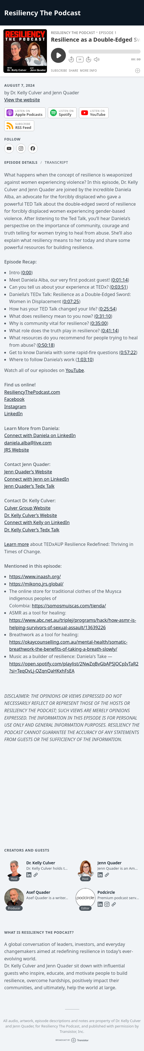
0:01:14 (120, 280)
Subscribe (59, 71)
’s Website (41, 472)
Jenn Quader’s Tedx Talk (29, 486)
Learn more (16, 544)
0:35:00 (99, 323)
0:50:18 (45, 345)
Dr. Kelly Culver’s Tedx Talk (31, 530)
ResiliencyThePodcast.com (32, 392)
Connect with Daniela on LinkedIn (40, 435)
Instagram (15, 406)
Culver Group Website (27, 508)
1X (80, 59)
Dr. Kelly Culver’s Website (30, 515)
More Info (88, 71)
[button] (104, 52)
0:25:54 (107, 309)
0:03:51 (118, 287)
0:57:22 (128, 352)
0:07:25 (71, 301)
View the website (22, 100)
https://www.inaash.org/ (35, 576)
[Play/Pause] (25, 51)
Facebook (14, 399)
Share (73, 71)
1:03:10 (84, 359)
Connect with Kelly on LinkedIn (37, 522)
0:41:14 (109, 330)
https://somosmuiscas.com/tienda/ (69, 606)
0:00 (26, 272)
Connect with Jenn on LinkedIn (36, 479)
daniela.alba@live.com (28, 443)
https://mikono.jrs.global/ (36, 584)
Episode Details (21, 162)
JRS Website (16, 450)
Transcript (56, 162)
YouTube (75, 370)
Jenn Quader (17, 472)
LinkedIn (13, 413)
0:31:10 (103, 316)
